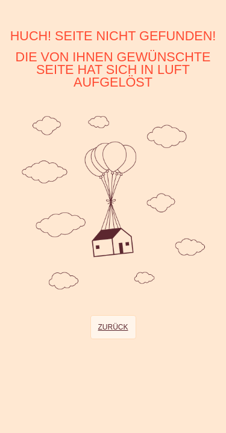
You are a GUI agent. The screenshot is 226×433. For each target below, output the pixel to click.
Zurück (113, 327)
